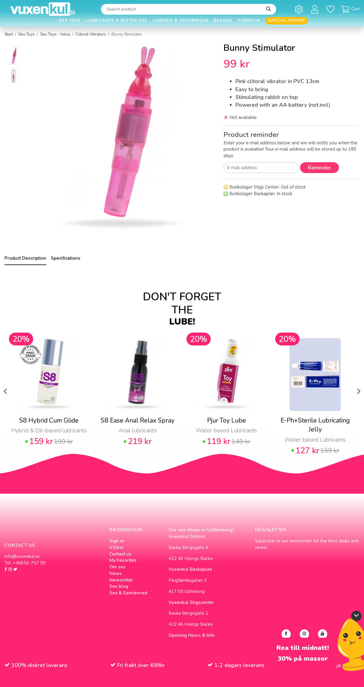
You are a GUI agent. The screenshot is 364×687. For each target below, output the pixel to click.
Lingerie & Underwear (180, 20)
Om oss (117, 567)
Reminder (319, 167)
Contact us (120, 554)
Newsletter (121, 580)
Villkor (116, 547)
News (115, 573)
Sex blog (118, 586)
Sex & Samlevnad (128, 593)
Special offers (286, 20)
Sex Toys (69, 20)
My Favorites (123, 560)
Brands (223, 20)
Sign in (116, 541)
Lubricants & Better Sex (116, 20)
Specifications (65, 258)
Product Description (25, 258)
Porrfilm (249, 20)
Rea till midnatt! (302, 648)
